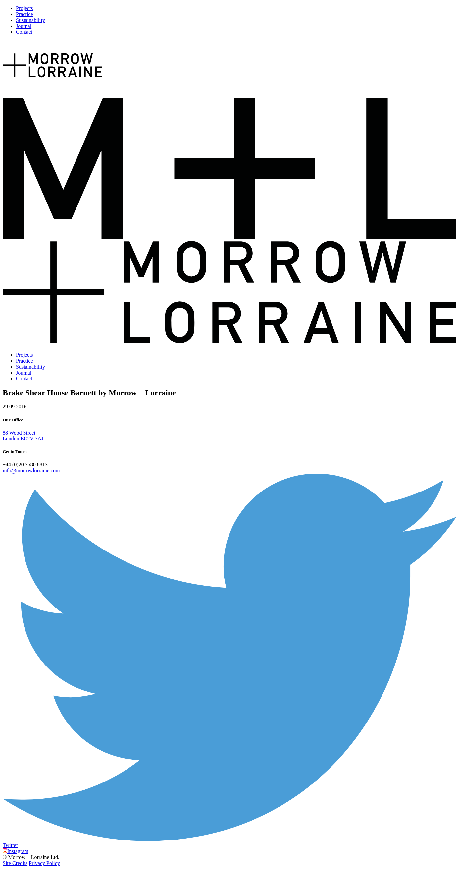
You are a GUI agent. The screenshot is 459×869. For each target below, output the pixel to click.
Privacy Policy (44, 863)
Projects (24, 8)
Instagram (15, 851)
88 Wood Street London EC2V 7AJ (23, 435)
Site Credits (15, 863)
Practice (24, 14)
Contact (24, 32)
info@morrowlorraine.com (31, 470)
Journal (23, 26)
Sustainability (30, 20)
